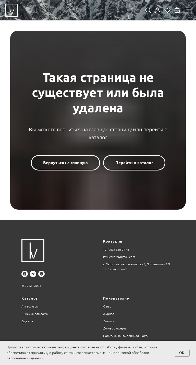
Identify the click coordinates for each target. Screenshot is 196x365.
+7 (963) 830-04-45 (116, 249)
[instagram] (24, 274)
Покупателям (116, 298)
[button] (148, 10)
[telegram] (33, 274)
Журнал (108, 313)
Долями (108, 321)
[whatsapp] (41, 274)
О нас (107, 306)
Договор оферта (115, 328)
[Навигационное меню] (188, 10)
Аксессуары (30, 306)
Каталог (29, 298)
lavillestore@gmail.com (119, 256)
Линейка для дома (34, 313)
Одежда (27, 321)
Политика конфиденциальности (126, 335)
